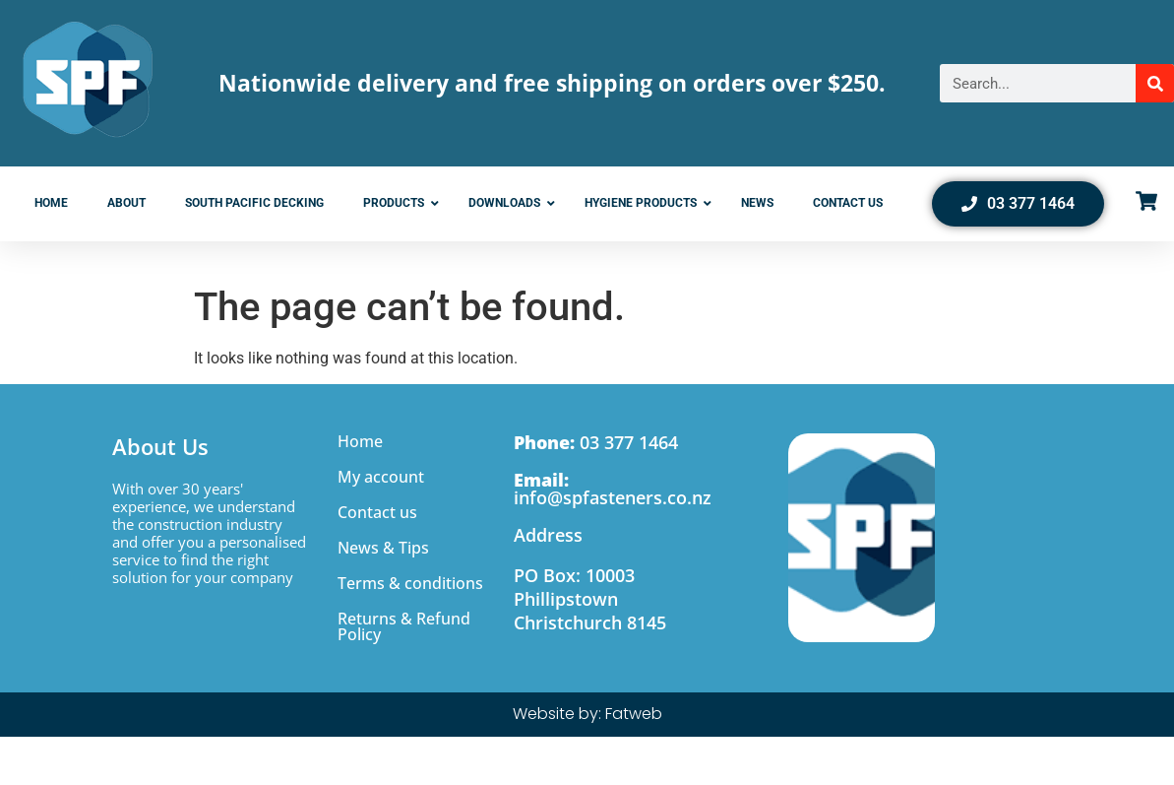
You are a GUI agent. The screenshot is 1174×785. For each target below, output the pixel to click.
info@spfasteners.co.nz (612, 488)
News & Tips (383, 547)
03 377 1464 (596, 442)
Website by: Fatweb (587, 713)
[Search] (1155, 83)
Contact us (377, 512)
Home (360, 441)
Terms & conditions (410, 583)
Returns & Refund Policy (404, 626)
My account (381, 477)
